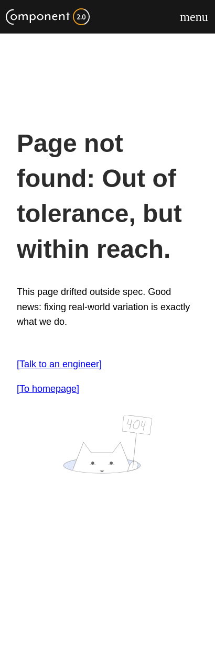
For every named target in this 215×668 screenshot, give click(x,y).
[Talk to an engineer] (59, 364)
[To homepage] (48, 389)
